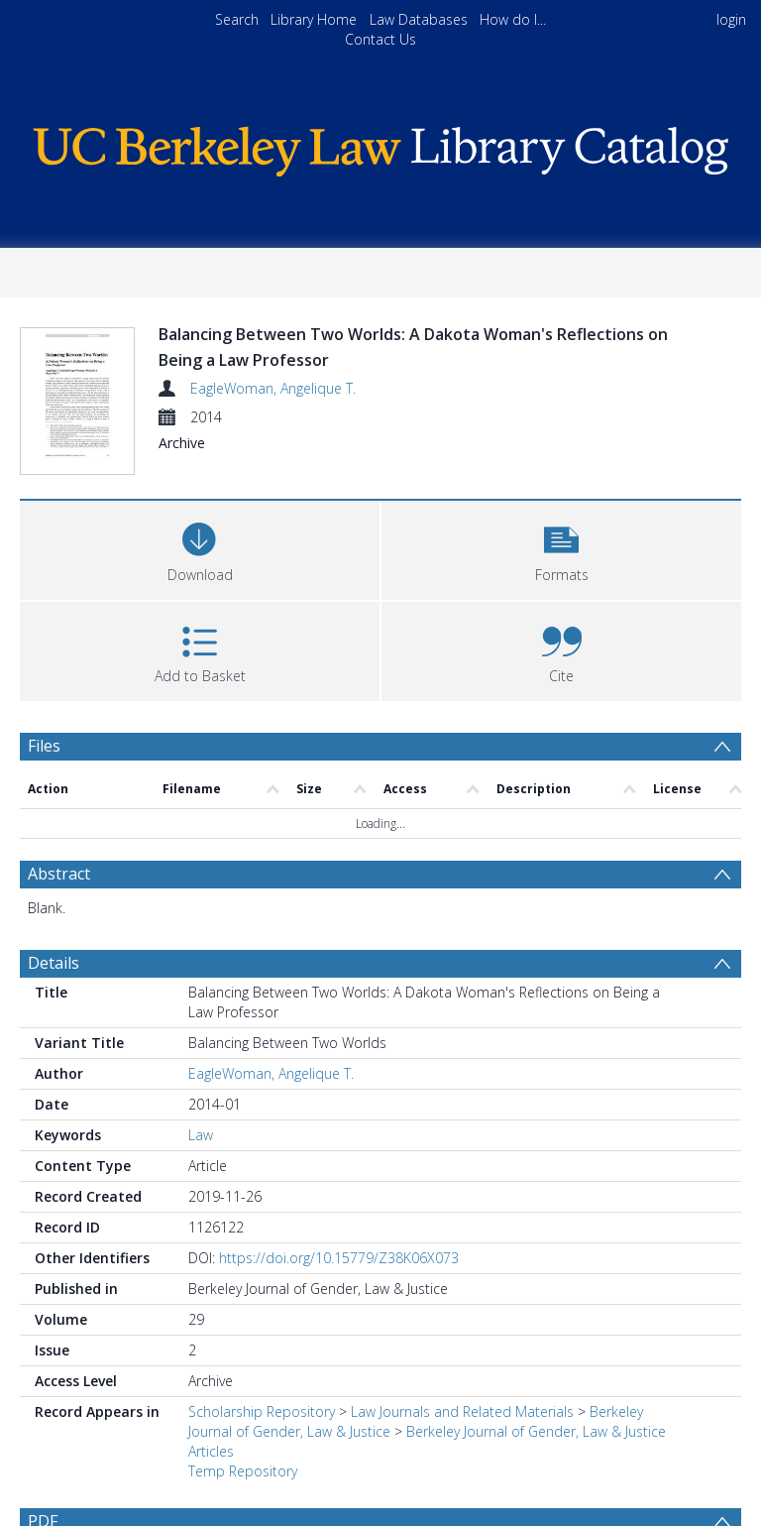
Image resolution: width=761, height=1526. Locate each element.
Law (200, 1134)
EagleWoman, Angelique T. (273, 388)
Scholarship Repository (261, 1411)
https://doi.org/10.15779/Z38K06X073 (339, 1257)
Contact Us (380, 39)
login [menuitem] (731, 19)
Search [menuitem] (237, 19)
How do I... (513, 19)
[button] (561, 548)
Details (53, 963)
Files (44, 746)
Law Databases (419, 19)
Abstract (59, 873)
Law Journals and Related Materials (462, 1411)
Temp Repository (242, 1471)
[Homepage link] (380, 146)
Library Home (314, 19)
